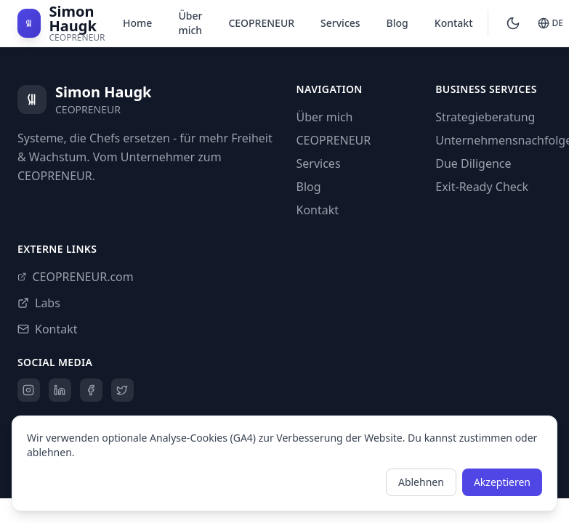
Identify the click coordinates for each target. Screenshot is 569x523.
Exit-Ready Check (481, 187)
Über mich (190, 23)
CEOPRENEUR (261, 23)
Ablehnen (421, 482)
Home (137, 23)
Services (340, 23)
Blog (397, 23)
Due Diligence (473, 163)
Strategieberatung (485, 117)
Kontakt (454, 23)
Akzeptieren (502, 482)
